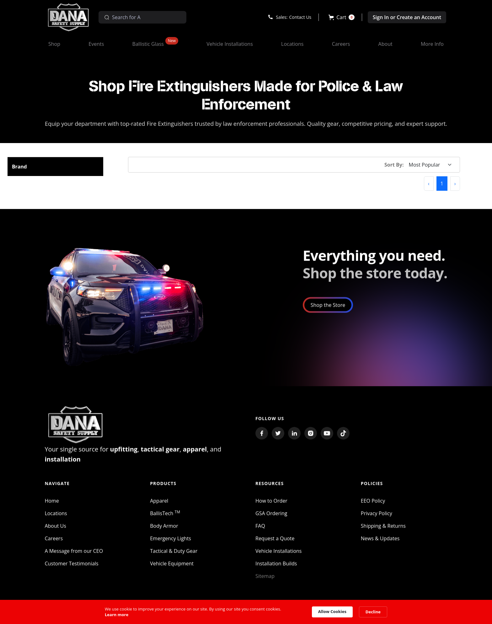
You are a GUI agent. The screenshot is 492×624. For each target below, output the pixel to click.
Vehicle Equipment (172, 566)
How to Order (271, 504)
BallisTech (165, 516)
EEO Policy (373, 504)
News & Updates (380, 541)
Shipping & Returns (383, 529)
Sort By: (394, 165)
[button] (341, 17)
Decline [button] (373, 612)
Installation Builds (276, 566)
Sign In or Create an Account (407, 17)
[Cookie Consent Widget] (246, 612)
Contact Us (300, 17)
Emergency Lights (170, 541)
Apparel (159, 504)
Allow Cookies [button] (332, 611)
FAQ (260, 529)
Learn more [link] (116, 614)
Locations (56, 516)
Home (52, 504)
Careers (54, 541)
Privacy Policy (376, 516)
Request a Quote (275, 541)
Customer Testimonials (71, 566)
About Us (55, 529)
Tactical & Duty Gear (173, 554)
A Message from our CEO (74, 554)
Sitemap (265, 579)
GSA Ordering (271, 516)
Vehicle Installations (278, 554)
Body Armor (164, 529)
